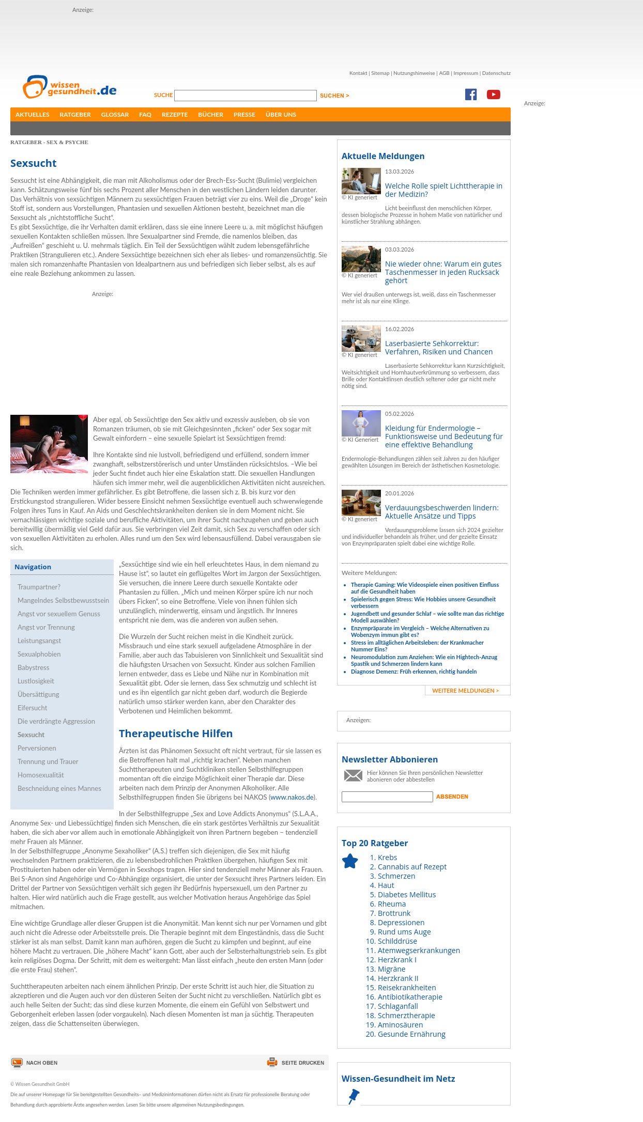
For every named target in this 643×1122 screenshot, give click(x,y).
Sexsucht (31, 734)
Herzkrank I (397, 959)
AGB (444, 73)
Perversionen (37, 748)
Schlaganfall (398, 1006)
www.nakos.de (291, 797)
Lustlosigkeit (36, 681)
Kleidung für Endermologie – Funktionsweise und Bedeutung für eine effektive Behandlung (444, 436)
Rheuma (392, 904)
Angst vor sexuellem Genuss (59, 614)
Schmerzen (397, 876)
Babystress (33, 667)
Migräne (392, 969)
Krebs (387, 857)
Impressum (465, 73)
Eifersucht (32, 708)
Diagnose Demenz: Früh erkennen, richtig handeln (414, 671)
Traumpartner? (39, 587)
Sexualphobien (39, 654)
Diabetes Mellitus (407, 894)
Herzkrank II (398, 978)
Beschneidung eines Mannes (59, 788)
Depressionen (401, 922)
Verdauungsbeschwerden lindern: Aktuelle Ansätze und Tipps (442, 512)
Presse (244, 114)
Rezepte (175, 114)
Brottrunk (394, 913)
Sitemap (380, 73)
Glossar (115, 114)
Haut (386, 885)
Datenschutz (496, 73)
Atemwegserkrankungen (419, 950)
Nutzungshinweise (414, 73)
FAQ (145, 114)
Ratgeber (75, 114)
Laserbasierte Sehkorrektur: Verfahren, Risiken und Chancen (439, 347)
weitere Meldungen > (465, 690)
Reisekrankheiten (407, 987)
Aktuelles (33, 114)
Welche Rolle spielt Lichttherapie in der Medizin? (443, 190)
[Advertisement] (565, 263)
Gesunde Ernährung (412, 1034)
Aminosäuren (400, 1025)
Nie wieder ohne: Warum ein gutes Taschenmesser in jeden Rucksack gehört (443, 272)
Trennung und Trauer (48, 761)
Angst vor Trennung (46, 627)
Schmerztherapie (406, 1015)
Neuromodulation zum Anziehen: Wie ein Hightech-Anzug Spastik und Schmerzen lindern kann (424, 660)
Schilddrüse (397, 941)
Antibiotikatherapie (410, 997)
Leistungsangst (39, 640)
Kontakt (358, 73)
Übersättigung (38, 694)
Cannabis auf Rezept (412, 866)
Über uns (281, 114)
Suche (164, 94)
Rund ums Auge (404, 932)
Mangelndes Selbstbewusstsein (63, 600)
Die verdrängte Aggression (56, 721)
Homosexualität (41, 775)
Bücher (210, 114)
